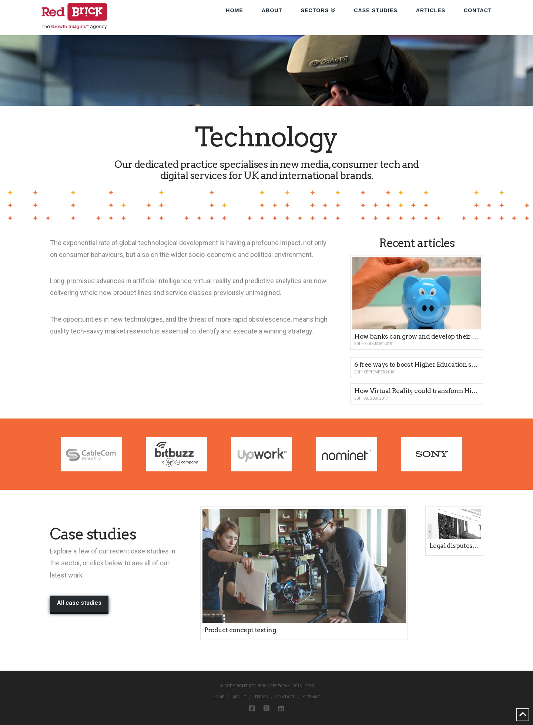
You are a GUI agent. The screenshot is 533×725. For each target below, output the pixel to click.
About (239, 697)
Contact (285, 697)
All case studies (79, 602)
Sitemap (312, 697)
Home (218, 697)
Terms (261, 697)
